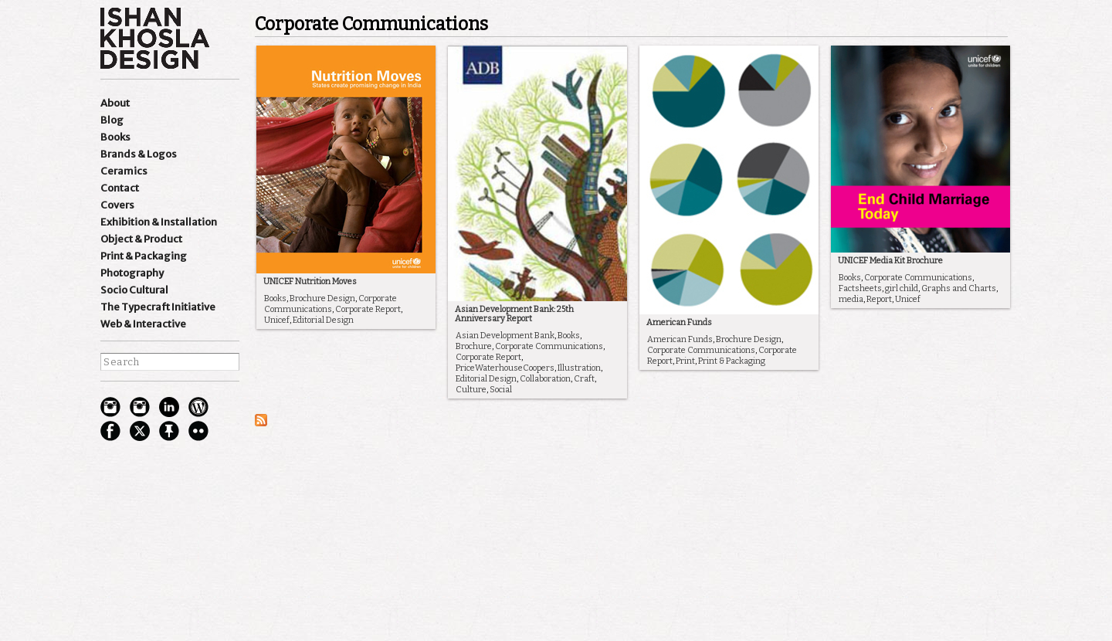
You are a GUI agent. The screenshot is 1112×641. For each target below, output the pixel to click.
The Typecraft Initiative (157, 307)
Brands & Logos (138, 154)
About (115, 103)
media (851, 299)
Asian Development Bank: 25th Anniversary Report (514, 314)
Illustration (579, 368)
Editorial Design (323, 320)
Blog (112, 120)
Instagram (110, 407)
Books (115, 137)
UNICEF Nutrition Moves (310, 281)
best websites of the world (127, 561)
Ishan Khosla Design (154, 38)
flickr (198, 431)
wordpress (198, 407)
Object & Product (141, 239)
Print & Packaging (143, 256)
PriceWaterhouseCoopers (505, 368)
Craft (584, 379)
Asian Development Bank (505, 336)
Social (501, 390)
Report (879, 299)
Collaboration (545, 379)
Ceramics (123, 171)
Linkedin (169, 407)
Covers (117, 205)
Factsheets (860, 288)
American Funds (679, 322)
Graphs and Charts (958, 288)
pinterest (169, 431)
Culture (471, 390)
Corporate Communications (330, 303)
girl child (901, 288)
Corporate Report (368, 309)
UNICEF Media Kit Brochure (890, 261)
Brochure (474, 346)
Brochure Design (322, 298)
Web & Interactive (143, 324)
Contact (119, 188)
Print (685, 361)
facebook (110, 431)
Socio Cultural (134, 290)
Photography (132, 273)
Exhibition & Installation (158, 222)
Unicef (277, 320)
